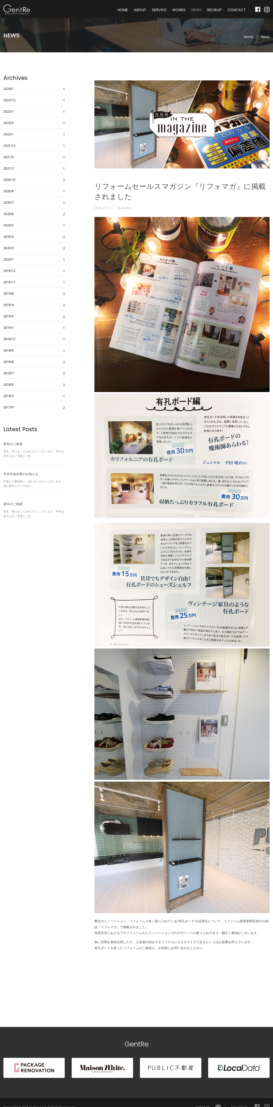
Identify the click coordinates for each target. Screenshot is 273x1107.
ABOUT (140, 10)
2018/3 (8, 396)
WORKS (178, 10)
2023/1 (8, 111)
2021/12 (9, 145)
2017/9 (8, 407)
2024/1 (8, 88)
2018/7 (8, 373)
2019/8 (8, 293)
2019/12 (9, 271)
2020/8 (8, 191)
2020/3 (8, 248)
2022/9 (8, 123)
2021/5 (8, 157)
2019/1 (8, 327)
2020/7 (8, 202)
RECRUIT (214, 10)
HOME (122, 10)
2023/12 (9, 100)
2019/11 (9, 282)
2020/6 (8, 214)
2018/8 (8, 362)
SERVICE (159, 10)
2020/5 (8, 225)
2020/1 (8, 259)
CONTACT (237, 10)
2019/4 (8, 305)
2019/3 (8, 316)
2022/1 (8, 134)
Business (124, 208)
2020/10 (9, 179)
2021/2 (8, 168)
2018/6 (8, 384)
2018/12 (9, 339)
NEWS (196, 10)
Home (248, 37)
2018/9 (8, 350)
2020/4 (8, 236)
